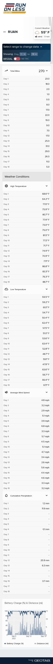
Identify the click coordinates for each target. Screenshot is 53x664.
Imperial (7, 58)
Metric (25, 58)
